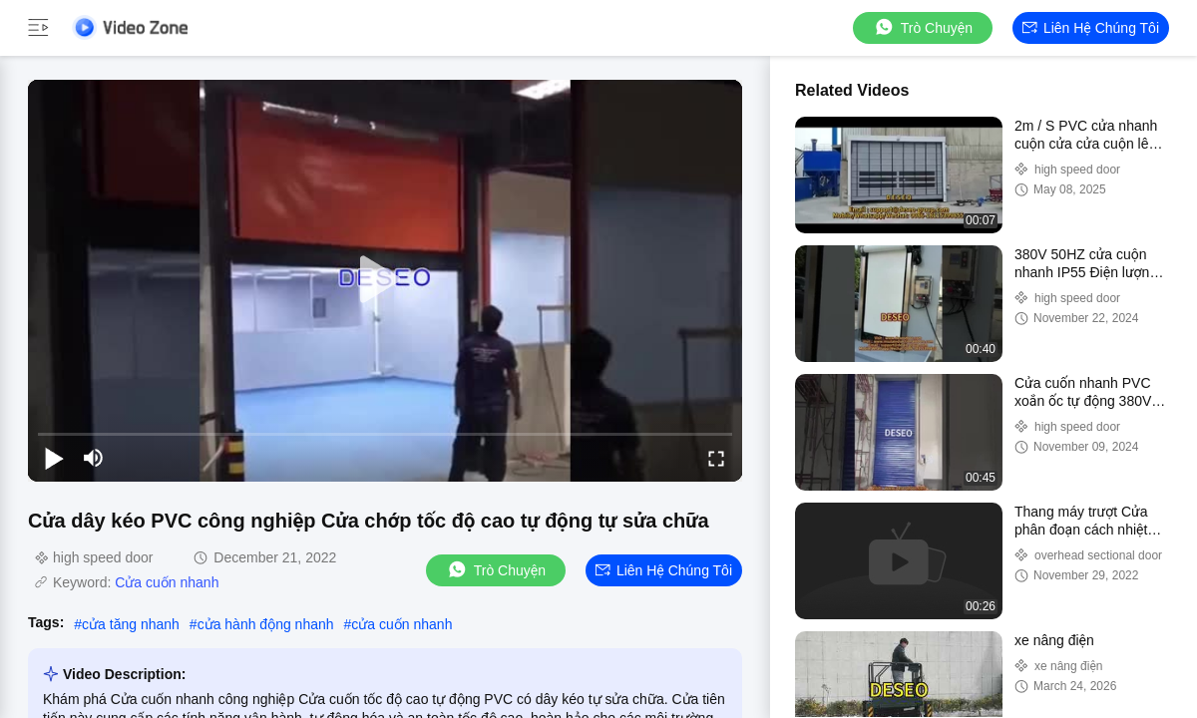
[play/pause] (54, 458)
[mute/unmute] (94, 458)
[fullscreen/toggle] (716, 458)
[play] (385, 280)
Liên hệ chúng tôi (1090, 28)
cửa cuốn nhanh (401, 624)
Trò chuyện (923, 27)
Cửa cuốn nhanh (166, 582)
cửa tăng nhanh (131, 624)
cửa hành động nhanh (266, 624)
